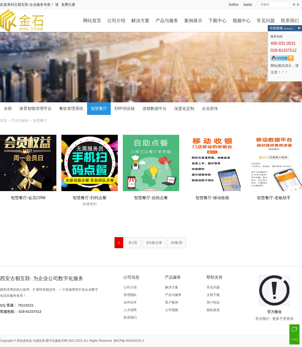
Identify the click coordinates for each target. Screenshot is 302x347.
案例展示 (193, 20)
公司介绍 (116, 20)
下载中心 (217, 20)
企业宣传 (210, 108)
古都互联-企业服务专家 (32, 5)
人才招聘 (130, 310)
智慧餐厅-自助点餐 (151, 198)
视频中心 (242, 20)
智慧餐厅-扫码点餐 (89, 198)
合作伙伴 (130, 302)
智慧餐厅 (99, 108)
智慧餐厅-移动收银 (212, 198)
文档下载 (213, 295)
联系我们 (290, 20)
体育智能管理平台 (35, 108)
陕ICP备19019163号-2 (129, 340)
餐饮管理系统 (71, 108)
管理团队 (130, 295)
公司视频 (171, 310)
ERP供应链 (125, 108)
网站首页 (92, 20)
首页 (3, 120)
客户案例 (171, 302)
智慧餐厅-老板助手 (273, 198)
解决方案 (140, 20)
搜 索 (295, 4)
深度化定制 (184, 108)
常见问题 (266, 20)
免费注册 (68, 5)
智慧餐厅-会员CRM (28, 198)
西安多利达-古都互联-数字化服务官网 (42, 340)
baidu (248, 5)
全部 (8, 108)
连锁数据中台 (154, 108)
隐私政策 (213, 310)
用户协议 (213, 302)
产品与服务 (167, 20)
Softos (234, 5)
